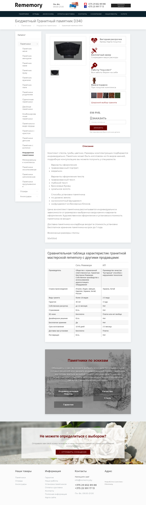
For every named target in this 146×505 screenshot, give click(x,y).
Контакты (82, 14)
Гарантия (49, 477)
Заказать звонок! (121, 5)
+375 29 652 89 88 (97, 4)
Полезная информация (56, 494)
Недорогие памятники (47, 25)
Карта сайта (50, 497)
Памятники (24, 14)
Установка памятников (55, 484)
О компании (96, 14)
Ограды (35, 14)
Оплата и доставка (66, 14)
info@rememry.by (83, 480)
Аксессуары (48, 14)
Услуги (124, 14)
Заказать (98, 128)
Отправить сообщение (73, 452)
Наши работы (111, 14)
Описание (87, 146)
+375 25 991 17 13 (96, 7)
